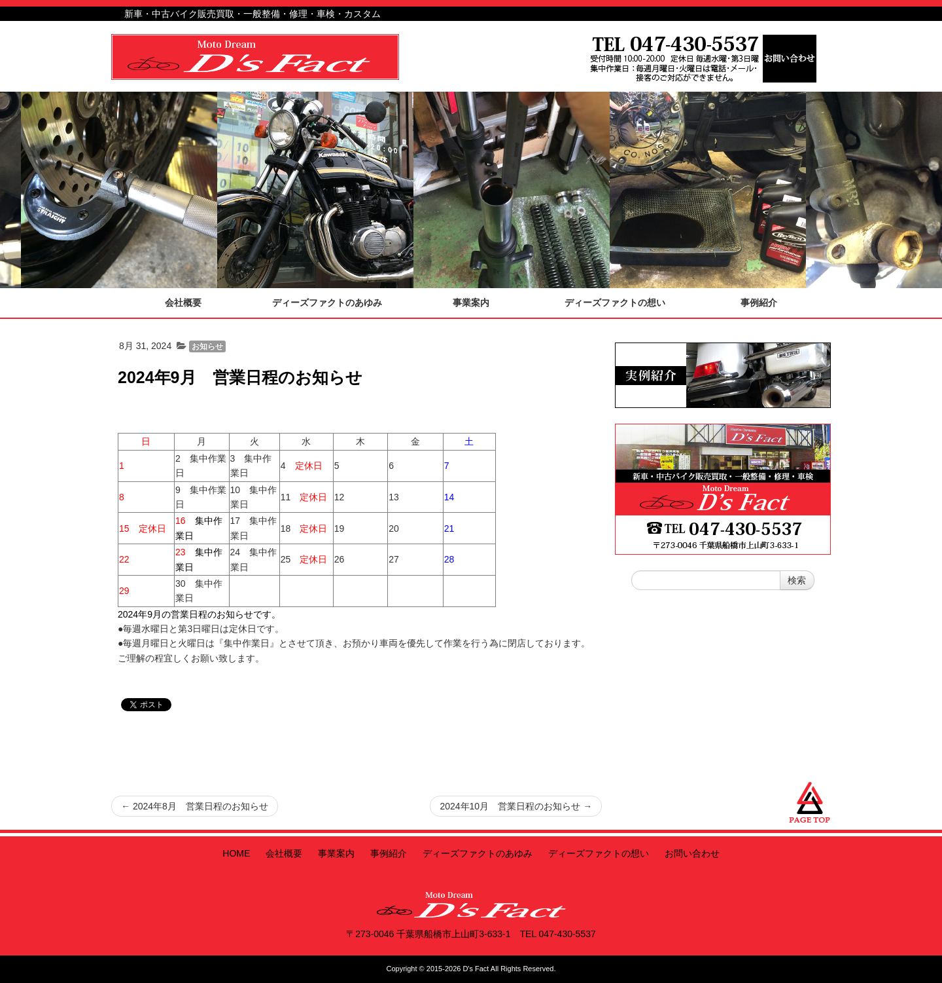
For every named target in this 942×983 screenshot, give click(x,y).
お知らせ (207, 346)
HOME (236, 853)
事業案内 (336, 853)
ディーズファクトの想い (598, 853)
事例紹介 (388, 853)
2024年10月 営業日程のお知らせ (516, 806)
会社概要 (284, 853)
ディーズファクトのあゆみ (477, 853)
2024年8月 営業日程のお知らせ (194, 806)
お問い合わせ (692, 853)
